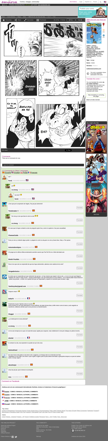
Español (6, 173)
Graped (96, 410)
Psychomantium (44, 410)
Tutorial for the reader (42, 425)
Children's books (34, 417)
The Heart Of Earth (71, 410)
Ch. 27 (49, 16)
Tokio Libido (53, 410)
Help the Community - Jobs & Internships (47, 427)
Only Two (22, 412)
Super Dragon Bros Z (33, 410)
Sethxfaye (90, 410)
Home (3, 16)
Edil (40, 412)
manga (19, 16)
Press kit (3, 428)
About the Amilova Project (8, 425)
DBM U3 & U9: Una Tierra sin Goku (36, 16)
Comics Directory (11, 16)
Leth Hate (45, 412)
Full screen (30, 20)
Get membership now (44, 5)
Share (19, 20)
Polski (24, 173)
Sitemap (38, 436)
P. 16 (54, 16)
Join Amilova (73, 2)
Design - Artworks (11, 417)
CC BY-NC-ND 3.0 (78, 430)
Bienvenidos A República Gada (10, 412)
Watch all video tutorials (93, 100)
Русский (6, 404)
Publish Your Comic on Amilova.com (82, 425)
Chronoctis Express (20, 410)
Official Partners (5, 433)
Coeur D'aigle (56, 412)
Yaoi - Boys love (62, 417)
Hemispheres (11, 410)
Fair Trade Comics (77, 428)
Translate (79, 207)
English (15, 173)
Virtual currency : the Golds (44, 430)
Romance (42, 417)
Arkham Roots (61, 410)
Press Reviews (5, 427)
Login (80, 2)
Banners (3, 430)
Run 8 (50, 412)
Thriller (55, 417)
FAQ (37, 428)
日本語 (5, 401)
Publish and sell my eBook (79, 427)
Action (24, 16)
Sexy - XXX (49, 417)
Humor (27, 417)
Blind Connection (82, 410)
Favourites (9, 20)
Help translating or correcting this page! (96, 95)
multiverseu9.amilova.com (94, 68)
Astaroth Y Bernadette (32, 412)
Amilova (4, 410)
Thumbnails (43, 20)
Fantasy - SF (20, 417)
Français (32, 173)
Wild (62, 412)
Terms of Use (40, 431)
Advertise (3, 431)
